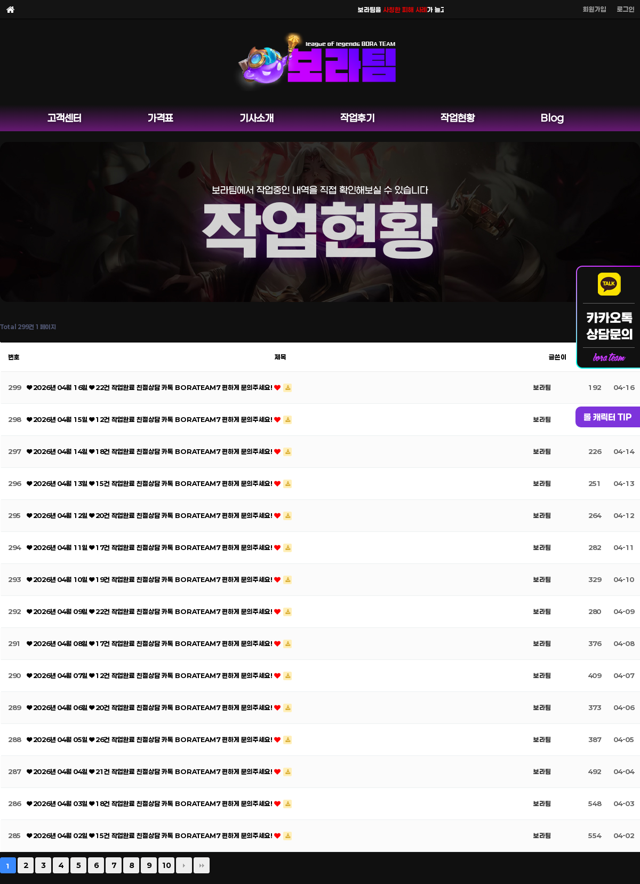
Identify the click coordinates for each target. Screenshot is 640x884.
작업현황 (458, 118)
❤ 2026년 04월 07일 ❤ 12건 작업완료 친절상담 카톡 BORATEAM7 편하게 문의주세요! (150, 675)
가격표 (160, 118)
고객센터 (64, 118)
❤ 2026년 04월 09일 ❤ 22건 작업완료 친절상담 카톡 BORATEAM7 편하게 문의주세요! (150, 611)
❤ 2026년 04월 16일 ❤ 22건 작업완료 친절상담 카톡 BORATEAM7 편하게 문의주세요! (150, 387)
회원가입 (594, 9)
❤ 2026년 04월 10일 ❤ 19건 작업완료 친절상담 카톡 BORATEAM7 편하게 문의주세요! (150, 579)
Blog (552, 118)
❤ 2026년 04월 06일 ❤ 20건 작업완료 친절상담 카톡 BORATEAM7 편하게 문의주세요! (150, 707)
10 (166, 865)
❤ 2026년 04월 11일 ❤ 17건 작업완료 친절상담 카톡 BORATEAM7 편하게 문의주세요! (150, 547)
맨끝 (202, 865)
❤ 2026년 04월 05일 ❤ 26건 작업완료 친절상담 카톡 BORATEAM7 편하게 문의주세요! (150, 739)
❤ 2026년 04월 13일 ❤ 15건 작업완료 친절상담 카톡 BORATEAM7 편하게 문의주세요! (150, 483)
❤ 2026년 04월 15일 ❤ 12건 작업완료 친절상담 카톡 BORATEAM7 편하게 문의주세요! (150, 419)
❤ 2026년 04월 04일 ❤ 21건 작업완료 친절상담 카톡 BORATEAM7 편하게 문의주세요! (150, 771)
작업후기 (357, 118)
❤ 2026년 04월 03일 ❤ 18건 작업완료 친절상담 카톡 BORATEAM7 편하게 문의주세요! (150, 803)
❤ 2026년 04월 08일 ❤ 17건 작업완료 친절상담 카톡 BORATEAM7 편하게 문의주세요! (150, 643)
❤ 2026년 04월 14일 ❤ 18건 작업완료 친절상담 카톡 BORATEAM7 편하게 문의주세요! (150, 451)
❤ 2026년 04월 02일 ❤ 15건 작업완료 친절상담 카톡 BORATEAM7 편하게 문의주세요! (150, 835)
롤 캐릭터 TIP (607, 417)
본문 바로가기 (0, 0)
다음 (184, 865)
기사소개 (256, 118)
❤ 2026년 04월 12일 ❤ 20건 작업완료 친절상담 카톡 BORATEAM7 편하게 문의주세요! (150, 515)
